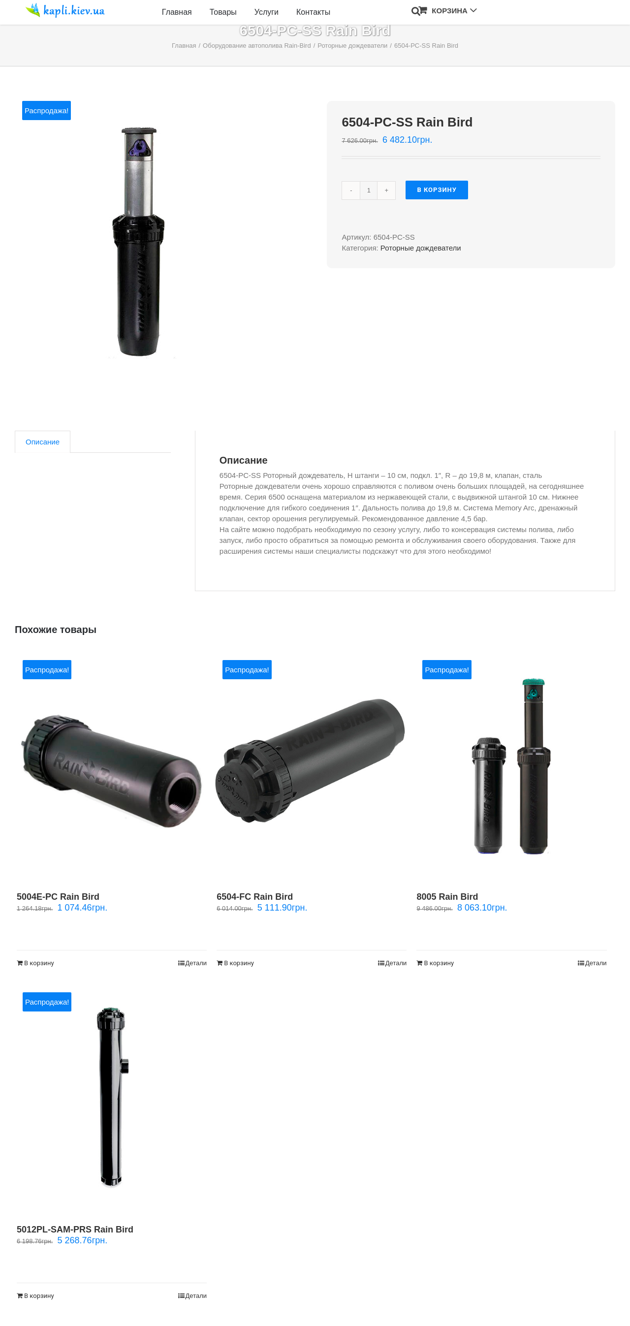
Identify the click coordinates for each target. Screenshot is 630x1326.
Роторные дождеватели (420, 248)
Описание (43, 442)
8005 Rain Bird (447, 897)
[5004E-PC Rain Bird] (111, 766)
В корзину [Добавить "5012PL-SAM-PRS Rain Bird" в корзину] (39, 1295)
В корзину (437, 189)
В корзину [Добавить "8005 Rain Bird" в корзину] (439, 963)
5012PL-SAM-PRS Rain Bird (75, 1229)
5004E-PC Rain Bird (58, 897)
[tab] (42, 442)
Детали (196, 963)
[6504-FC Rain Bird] (311, 766)
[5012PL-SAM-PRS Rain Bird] (111, 1098)
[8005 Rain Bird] (511, 766)
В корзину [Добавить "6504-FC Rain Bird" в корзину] (239, 963)
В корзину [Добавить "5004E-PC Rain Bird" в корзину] (39, 963)
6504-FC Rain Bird (255, 897)
